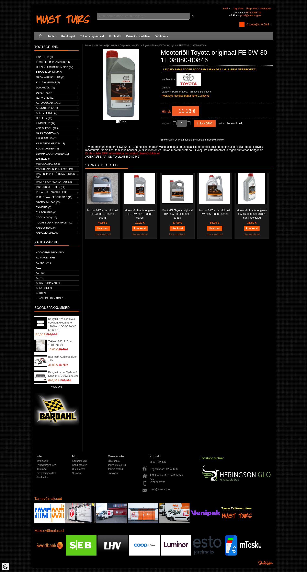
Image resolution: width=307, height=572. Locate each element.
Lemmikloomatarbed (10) (52, 153)
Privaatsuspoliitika (138, 36)
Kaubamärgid (79, 461)
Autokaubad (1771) (48, 102)
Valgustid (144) (46, 227)
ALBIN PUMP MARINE (48, 283)
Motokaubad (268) (48, 163)
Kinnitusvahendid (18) (50, 143)
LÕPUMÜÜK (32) (45, 87)
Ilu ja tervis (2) (46, 138)
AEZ (38, 267)
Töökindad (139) (46, 217)
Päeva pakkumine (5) (49, 72)
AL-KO (39, 278)
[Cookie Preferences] (5, 566)
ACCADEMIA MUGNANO (50, 252)
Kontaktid (115, 36)
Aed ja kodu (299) (47, 128)
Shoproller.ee (265, 563)
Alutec (41, 293)
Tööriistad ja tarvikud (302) (54, 222)
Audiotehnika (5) (47, 108)
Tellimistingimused (92, 36)
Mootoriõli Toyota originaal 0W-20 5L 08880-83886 (214, 212)
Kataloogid (68, 36)
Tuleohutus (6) (46, 212)
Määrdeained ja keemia (105, 45)
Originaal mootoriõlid (130, 45)
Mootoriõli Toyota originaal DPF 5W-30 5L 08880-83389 (177, 214)
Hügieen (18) (44, 118)
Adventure (43, 262)
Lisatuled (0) (44, 57)
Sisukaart (77, 473)
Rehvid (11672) (45, 97)
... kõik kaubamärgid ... (51, 298)
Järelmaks (161, 36)
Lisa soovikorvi (234, 123)
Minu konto (114, 461)
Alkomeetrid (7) (46, 113)
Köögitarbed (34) (47, 148)
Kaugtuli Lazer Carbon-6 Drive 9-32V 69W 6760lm (63, 374)
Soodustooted (79, 465)
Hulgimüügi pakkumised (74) (54, 67)
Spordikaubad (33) (48, 202)
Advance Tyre (45, 257)
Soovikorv (113, 473)
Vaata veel (56, 386)
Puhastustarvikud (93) (51, 192)
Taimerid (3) (43, 207)
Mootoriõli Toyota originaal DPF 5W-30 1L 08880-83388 (140, 214)
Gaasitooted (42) (47, 133)
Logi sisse (238, 8)
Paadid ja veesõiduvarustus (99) (55, 175)
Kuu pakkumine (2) (48, 82)
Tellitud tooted (115, 469)
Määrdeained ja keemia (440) (54, 169)
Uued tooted (78, 469)
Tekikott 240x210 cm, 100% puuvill (60, 343)
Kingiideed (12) (45, 123)
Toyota (146, 45)
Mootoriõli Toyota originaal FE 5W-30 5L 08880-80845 (102, 214)
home (88, 45)
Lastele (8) (43, 158)
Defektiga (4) (44, 92)
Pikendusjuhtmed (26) (50, 187)
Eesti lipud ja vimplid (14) (53, 62)
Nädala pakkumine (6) (50, 77)
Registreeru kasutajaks (258, 8)
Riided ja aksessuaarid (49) (54, 197)
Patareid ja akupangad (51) (54, 182)
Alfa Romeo (44, 288)
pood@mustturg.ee (250, 15)
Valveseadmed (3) (47, 232)
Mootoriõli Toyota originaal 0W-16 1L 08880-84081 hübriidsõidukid (252, 214)
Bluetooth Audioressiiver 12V (62, 358)
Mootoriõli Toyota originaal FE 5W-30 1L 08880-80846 (179, 45)
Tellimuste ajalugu (117, 465)
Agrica (40, 272)
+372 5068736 (253, 12)
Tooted (52, 36)
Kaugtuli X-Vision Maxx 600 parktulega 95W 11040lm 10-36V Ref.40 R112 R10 (62, 324)
